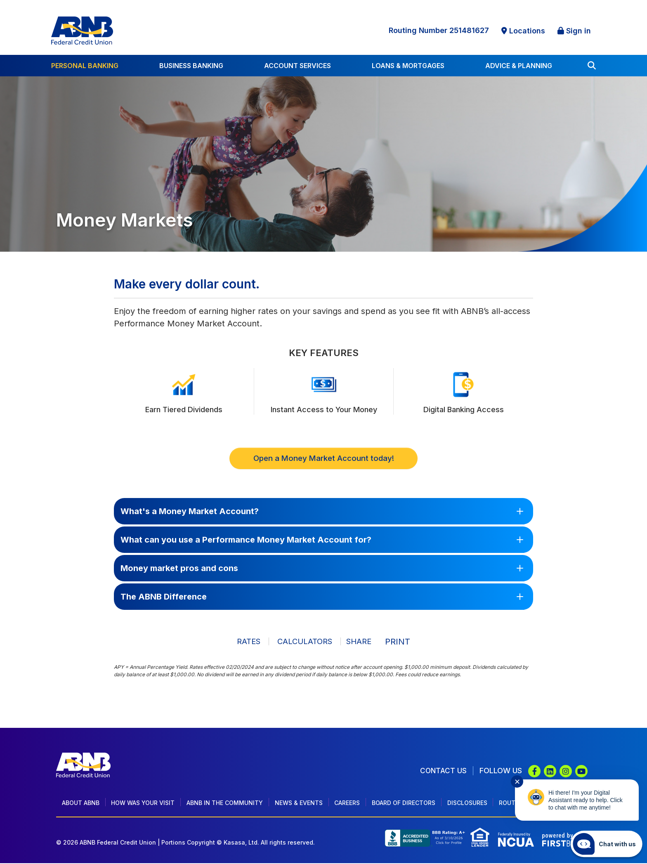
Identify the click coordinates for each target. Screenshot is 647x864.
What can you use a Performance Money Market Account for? (245, 540)
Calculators (302, 642)
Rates (243, 642)
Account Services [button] (297, 65)
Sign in (578, 30)
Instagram (566, 772)
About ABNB (80, 803)
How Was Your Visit (143, 803)
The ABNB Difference (163, 597)
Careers (347, 803)
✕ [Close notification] (517, 781)
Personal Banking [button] (84, 65)
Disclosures (467, 803)
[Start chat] (606, 844)
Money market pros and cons (179, 569)
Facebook (534, 772)
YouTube (581, 772)
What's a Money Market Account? (189, 512)
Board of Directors (403, 803)
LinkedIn (550, 772)
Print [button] (404, 642)
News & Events (299, 803)
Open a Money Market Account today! (323, 459)
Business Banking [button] (191, 65)
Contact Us (443, 771)
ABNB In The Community (225, 803)
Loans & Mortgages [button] (408, 65)
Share (361, 642)
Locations (527, 30)
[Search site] (592, 65)
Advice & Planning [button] (518, 65)
